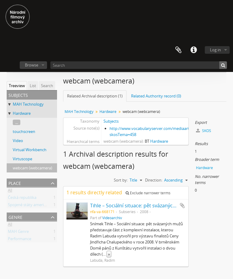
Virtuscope (22, 159)
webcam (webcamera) (32, 168)
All (10, 191)
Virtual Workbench (29, 149)
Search (47, 85)
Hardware (22, 113)
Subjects (111, 121)
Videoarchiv (112, 217)
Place (14, 183)
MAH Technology (28, 104)
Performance (19, 240)
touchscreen (24, 131)
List (33, 85)
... (16, 122)
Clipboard (178, 50)
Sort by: (121, 180)
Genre (15, 217)
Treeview (17, 85)
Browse (31, 65)
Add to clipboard (182, 205)
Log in (215, 50)
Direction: (153, 180)
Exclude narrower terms (148, 193)
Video (18, 140)
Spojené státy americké (29, 206)
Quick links (193, 50)
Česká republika (22, 198)
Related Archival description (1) (95, 96)
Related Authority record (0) (156, 96)
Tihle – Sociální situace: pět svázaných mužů (140, 205)
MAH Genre (18, 232)
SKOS (203, 130)
